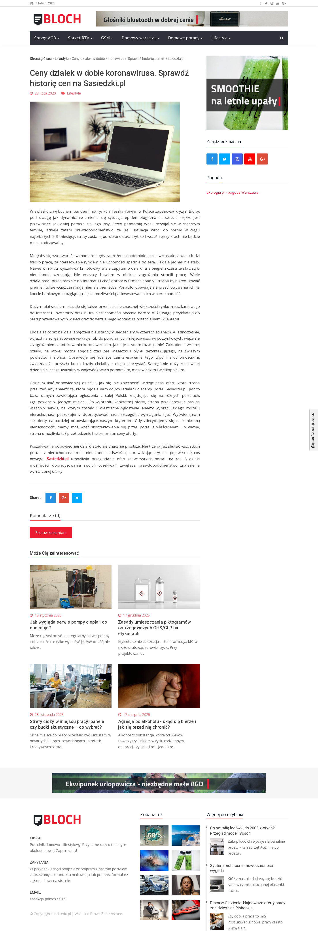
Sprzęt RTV (78, 37)
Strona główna (41, 59)
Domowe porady (183, 37)
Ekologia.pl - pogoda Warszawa (232, 192)
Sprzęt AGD (45, 37)
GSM (105, 37)
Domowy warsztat (139, 37)
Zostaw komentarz (50, 532)
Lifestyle (219, 37)
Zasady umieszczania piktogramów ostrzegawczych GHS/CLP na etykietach (154, 627)
